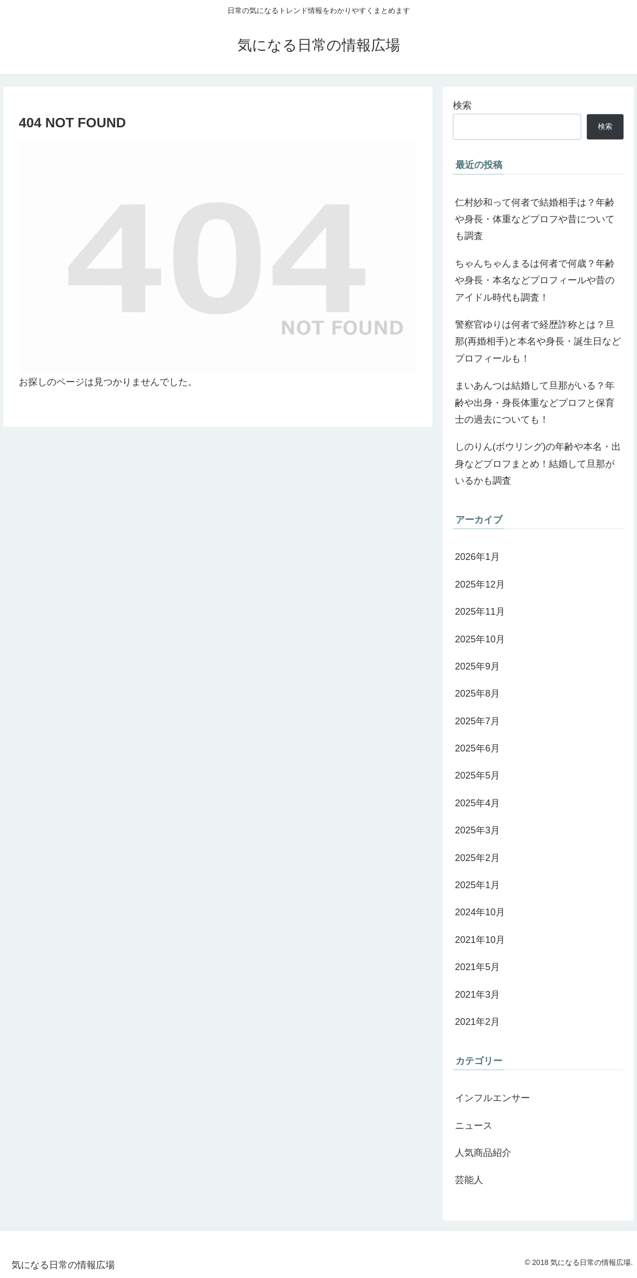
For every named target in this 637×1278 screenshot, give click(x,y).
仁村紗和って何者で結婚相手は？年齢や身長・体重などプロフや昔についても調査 (535, 219)
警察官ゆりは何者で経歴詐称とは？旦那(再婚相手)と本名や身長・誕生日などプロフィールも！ (538, 341)
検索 (462, 105)
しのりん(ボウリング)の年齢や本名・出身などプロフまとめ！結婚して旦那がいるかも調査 (538, 463)
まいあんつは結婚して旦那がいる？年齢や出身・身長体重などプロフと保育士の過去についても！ (535, 402)
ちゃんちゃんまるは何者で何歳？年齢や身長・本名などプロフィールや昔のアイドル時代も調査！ (535, 280)
